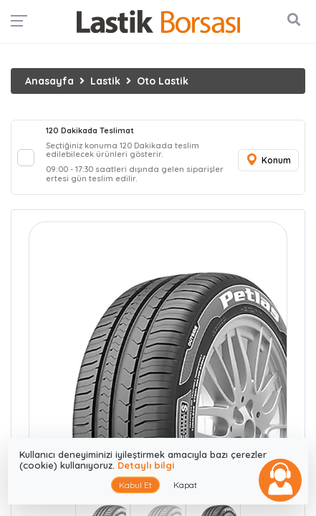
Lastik (105, 81)
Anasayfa (49, 81)
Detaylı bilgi (146, 465)
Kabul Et (135, 484)
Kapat (185, 484)
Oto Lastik (162, 81)
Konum (268, 160)
